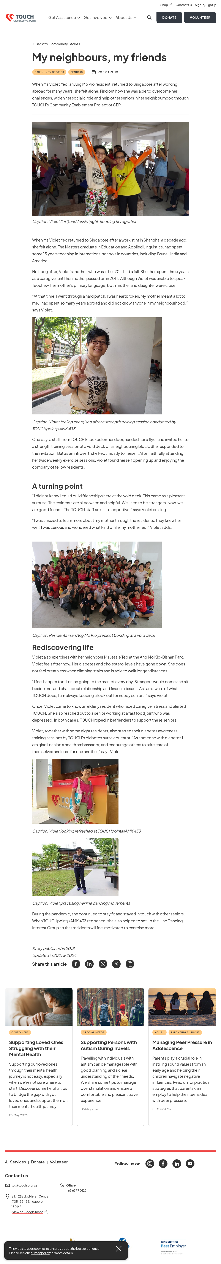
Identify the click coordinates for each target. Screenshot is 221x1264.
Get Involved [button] (98, 17)
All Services (15, 1161)
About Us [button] (125, 17)
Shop (166, 5)
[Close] (119, 1249)
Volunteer (200, 17)
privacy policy (40, 1253)
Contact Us (184, 5)
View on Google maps (29, 1212)
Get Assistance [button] (64, 17)
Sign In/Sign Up (205, 5)
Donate (169, 17)
